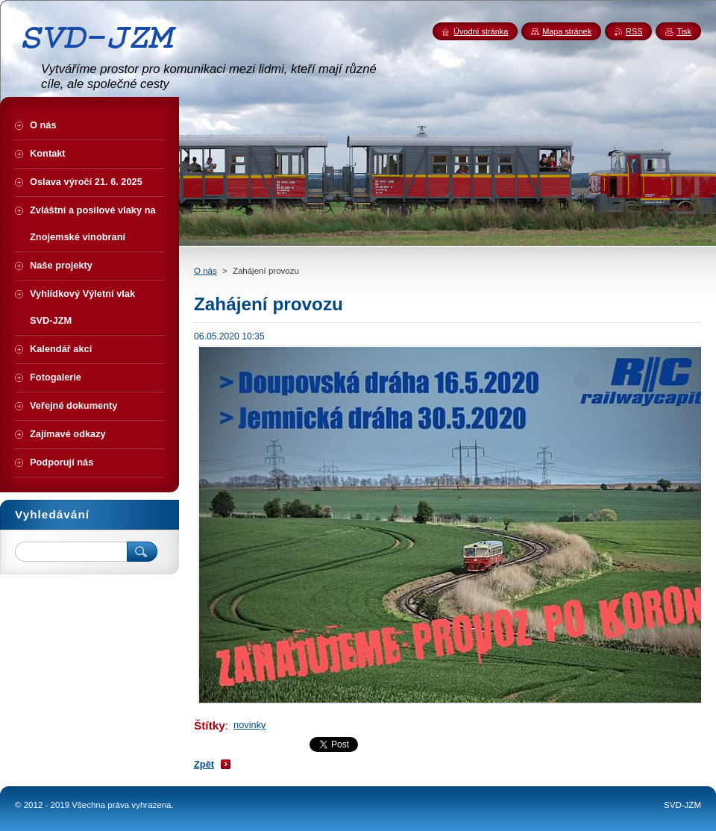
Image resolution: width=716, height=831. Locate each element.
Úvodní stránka (480, 31)
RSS (634, 31)
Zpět (204, 764)
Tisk (683, 31)
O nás (205, 270)
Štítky (209, 725)
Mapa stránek (566, 31)
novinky (249, 724)
